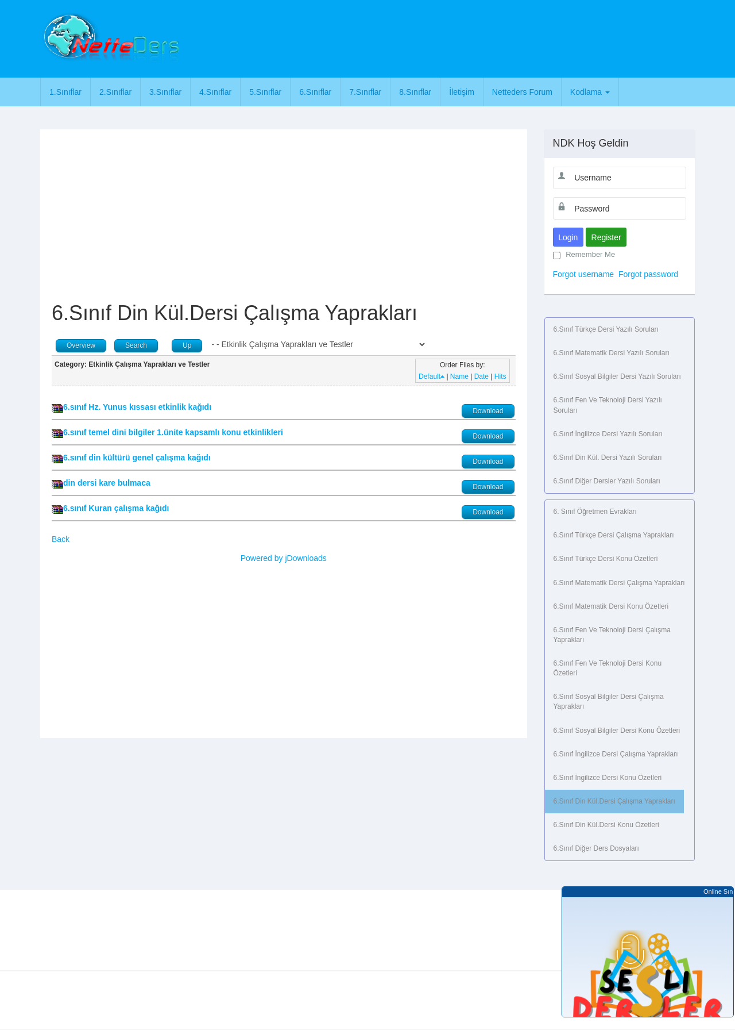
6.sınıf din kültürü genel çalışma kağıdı (137, 457)
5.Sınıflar (265, 92)
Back (60, 539)
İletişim (461, 92)
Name (459, 376)
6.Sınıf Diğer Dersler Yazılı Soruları (607, 481)
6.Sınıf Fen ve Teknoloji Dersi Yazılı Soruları (608, 405)
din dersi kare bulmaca (106, 482)
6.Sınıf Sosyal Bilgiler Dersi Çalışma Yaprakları (609, 701)
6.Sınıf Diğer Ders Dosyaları (596, 848)
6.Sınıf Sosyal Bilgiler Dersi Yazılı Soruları (617, 376)
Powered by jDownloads (284, 558)
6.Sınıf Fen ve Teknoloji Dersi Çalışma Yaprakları (612, 635)
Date (481, 376)
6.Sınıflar (315, 92)
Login (568, 237)
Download (488, 411)
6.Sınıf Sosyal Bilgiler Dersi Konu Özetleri (617, 731)
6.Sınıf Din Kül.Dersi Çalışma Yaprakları (614, 801)
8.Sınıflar (415, 92)
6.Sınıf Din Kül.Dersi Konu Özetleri (606, 825)
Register (606, 237)
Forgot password (648, 274)
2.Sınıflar (115, 92)
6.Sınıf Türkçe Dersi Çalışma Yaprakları (614, 535)
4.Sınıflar (215, 92)
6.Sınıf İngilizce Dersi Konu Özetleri (608, 778)
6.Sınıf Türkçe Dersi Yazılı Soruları (606, 329)
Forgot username (583, 274)
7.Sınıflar (365, 92)
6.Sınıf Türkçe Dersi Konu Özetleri (606, 559)
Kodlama (590, 92)
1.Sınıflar (65, 92)
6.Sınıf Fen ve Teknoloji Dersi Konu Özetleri (608, 668)
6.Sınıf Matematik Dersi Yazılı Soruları (612, 353)
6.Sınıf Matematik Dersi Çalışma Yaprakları (619, 583)
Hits (500, 376)
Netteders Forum (522, 92)
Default (431, 376)
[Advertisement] (417, 37)
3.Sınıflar (165, 92)
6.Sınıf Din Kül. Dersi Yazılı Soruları (608, 457)
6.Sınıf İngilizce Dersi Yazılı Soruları (608, 434)
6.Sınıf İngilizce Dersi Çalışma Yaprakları (616, 754)
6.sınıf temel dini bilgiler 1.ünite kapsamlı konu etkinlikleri (173, 432)
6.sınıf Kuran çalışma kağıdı (116, 508)
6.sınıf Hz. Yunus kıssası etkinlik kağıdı (137, 407)
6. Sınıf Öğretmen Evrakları (595, 512)
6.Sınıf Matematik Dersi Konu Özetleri (611, 606)
